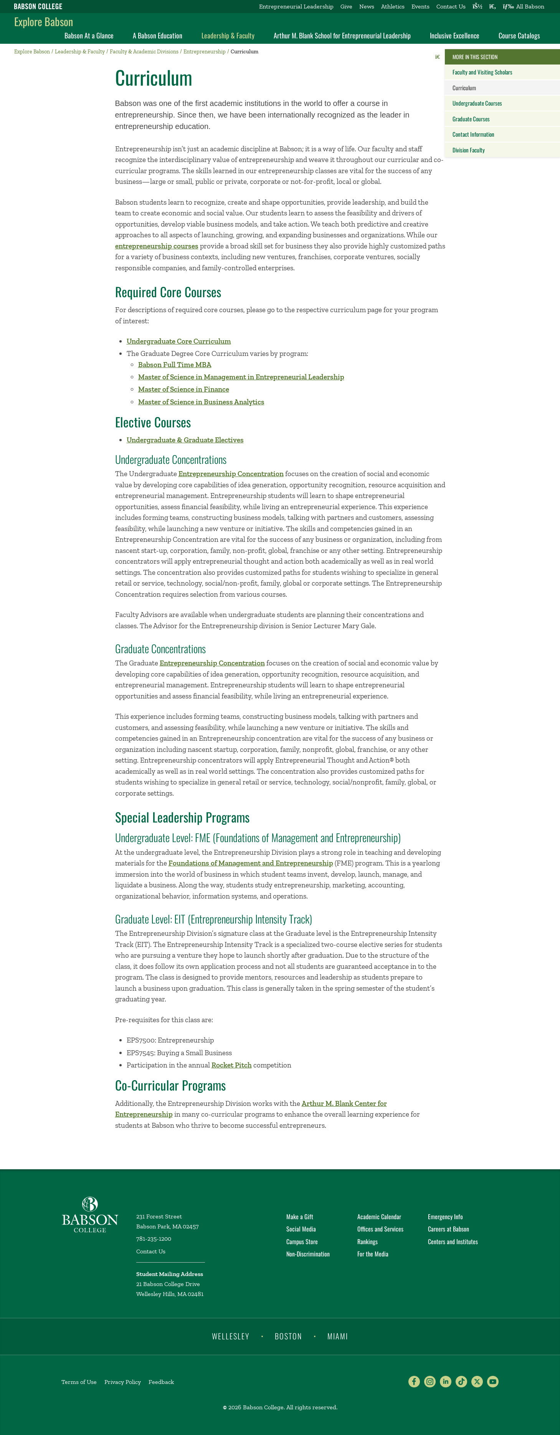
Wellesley (230, 1336)
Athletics (393, 6)
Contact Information (473, 134)
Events (420, 6)
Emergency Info (445, 1216)
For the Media (372, 1253)
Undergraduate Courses (477, 103)
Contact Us (451, 6)
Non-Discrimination (308, 1253)
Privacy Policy (122, 1381)
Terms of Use (79, 1381)
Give (346, 6)
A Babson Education (157, 35)
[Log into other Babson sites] (477, 6)
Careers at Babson (448, 1228)
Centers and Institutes (453, 1241)
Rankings (367, 1241)
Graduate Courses (471, 118)
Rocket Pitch (231, 1065)
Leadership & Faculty (228, 35)
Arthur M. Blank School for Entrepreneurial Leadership (342, 35)
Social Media (301, 1228)
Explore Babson (43, 21)
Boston (288, 1336)
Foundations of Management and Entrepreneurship (250, 863)
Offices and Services (380, 1228)
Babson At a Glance (89, 35)
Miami (337, 1336)
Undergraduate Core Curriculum (179, 341)
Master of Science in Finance (183, 389)
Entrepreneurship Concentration (231, 473)
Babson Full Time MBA (174, 364)
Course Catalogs (519, 35)
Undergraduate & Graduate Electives (185, 439)
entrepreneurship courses (156, 246)
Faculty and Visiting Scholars (482, 72)
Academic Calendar (379, 1216)
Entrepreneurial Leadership (296, 6)
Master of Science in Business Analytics (201, 401)
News (366, 6)
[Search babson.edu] (493, 6)
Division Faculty (469, 150)
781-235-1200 (153, 1238)
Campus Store (302, 1241)
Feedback (161, 1381)
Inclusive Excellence (454, 35)
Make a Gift (299, 1216)
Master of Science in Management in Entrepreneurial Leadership (241, 376)
